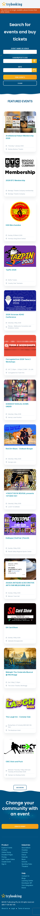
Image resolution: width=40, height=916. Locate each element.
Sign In (4, 864)
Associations (26, 848)
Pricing (4, 857)
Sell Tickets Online (8, 859)
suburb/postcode (20, 58)
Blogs (24, 878)
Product (4, 850)
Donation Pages (7, 855)
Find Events (20, 77)
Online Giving (6, 852)
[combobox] (20, 61)
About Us (5, 908)
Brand (24, 888)
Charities (25, 850)
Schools (24, 862)
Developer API (27, 883)
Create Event (20, 826)
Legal (13, 908)
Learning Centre (27, 881)
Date (20, 67)
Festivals (25, 857)
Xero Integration (27, 885)
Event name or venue (20, 48)
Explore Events (7, 848)
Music (24, 859)
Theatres (25, 866)
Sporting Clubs (27, 864)
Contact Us (25, 876)
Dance (24, 855)
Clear (20, 83)
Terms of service (24, 908)
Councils (25, 852)
